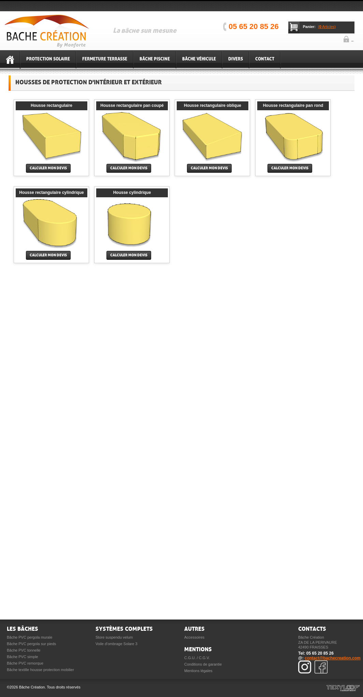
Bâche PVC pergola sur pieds (31, 644)
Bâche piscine (155, 59)
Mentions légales (198, 671)
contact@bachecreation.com (333, 658)
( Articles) (327, 27)
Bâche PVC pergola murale (29, 637)
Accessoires (194, 637)
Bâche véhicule (199, 59)
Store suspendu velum (114, 637)
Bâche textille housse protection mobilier (40, 670)
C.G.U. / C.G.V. (197, 658)
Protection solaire (48, 59)
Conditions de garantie (203, 664)
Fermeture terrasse (104, 59)
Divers (235, 59)
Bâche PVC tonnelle (23, 650)
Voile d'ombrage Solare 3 (116, 644)
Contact (264, 59)
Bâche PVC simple (22, 657)
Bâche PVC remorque (25, 663)
